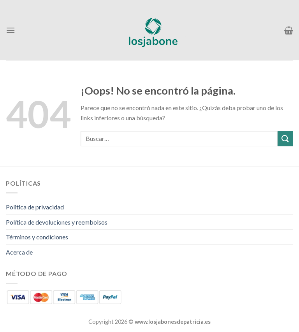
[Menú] (10, 30)
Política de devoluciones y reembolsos (56, 222)
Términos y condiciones (37, 237)
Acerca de (19, 252)
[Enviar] (285, 138)
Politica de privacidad (35, 207)
